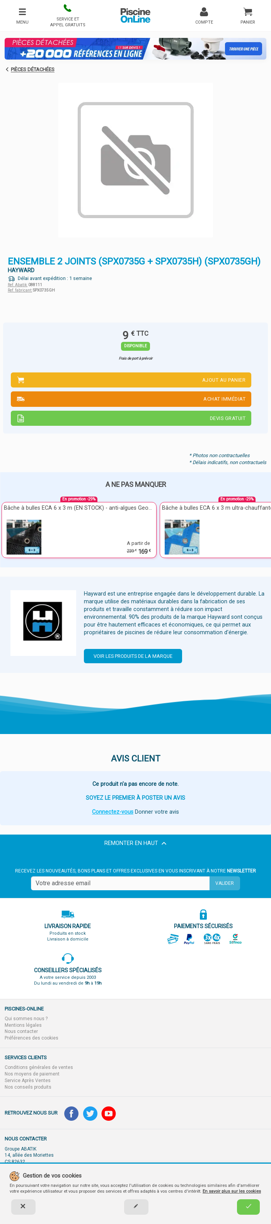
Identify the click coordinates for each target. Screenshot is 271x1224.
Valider (224, 883)
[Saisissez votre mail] (120, 883)
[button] (68, 15)
